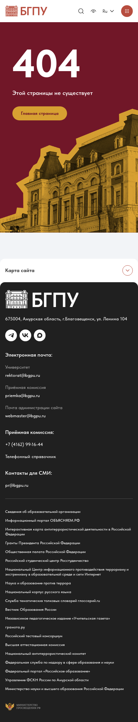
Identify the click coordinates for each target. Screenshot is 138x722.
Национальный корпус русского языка (38, 592)
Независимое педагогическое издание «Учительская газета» (57, 618)
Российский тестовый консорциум (33, 636)
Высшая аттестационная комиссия (35, 644)
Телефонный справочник (30, 456)
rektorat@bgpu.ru (22, 375)
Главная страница (40, 113)
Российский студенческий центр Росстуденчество (47, 560)
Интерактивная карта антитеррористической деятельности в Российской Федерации (68, 531)
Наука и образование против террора (38, 583)
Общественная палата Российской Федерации (45, 551)
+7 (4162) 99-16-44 (24, 444)
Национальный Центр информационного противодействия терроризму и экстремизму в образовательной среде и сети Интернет (67, 571)
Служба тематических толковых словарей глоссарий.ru (52, 600)
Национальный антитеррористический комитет (45, 653)
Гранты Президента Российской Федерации (42, 543)
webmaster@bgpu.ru (25, 415)
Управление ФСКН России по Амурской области (47, 680)
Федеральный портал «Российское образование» (47, 671)
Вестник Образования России (30, 609)
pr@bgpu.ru (16, 485)
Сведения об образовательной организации (42, 511)
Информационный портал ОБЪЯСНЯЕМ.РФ (42, 520)
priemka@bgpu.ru (22, 395)
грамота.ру (15, 627)
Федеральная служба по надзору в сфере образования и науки (59, 662)
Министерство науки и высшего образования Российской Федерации (64, 688)
